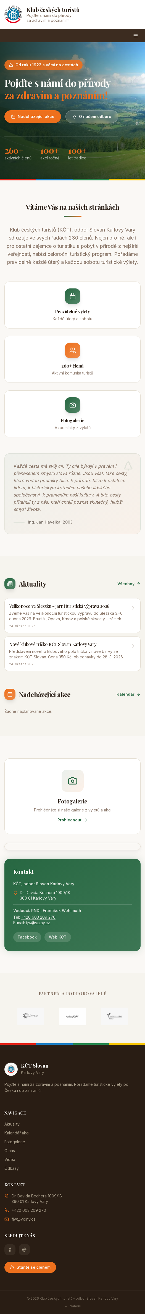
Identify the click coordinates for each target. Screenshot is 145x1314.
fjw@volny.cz (38, 922)
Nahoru (72, 1306)
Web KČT (58, 937)
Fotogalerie (14, 1141)
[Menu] (136, 36)
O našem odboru (91, 116)
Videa (9, 1159)
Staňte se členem (30, 1267)
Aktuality (12, 1124)
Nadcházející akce (32, 116)
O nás (9, 1150)
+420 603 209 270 (38, 917)
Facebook (27, 937)
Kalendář (129, 694)
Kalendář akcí (16, 1133)
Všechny (129, 583)
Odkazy (11, 1168)
